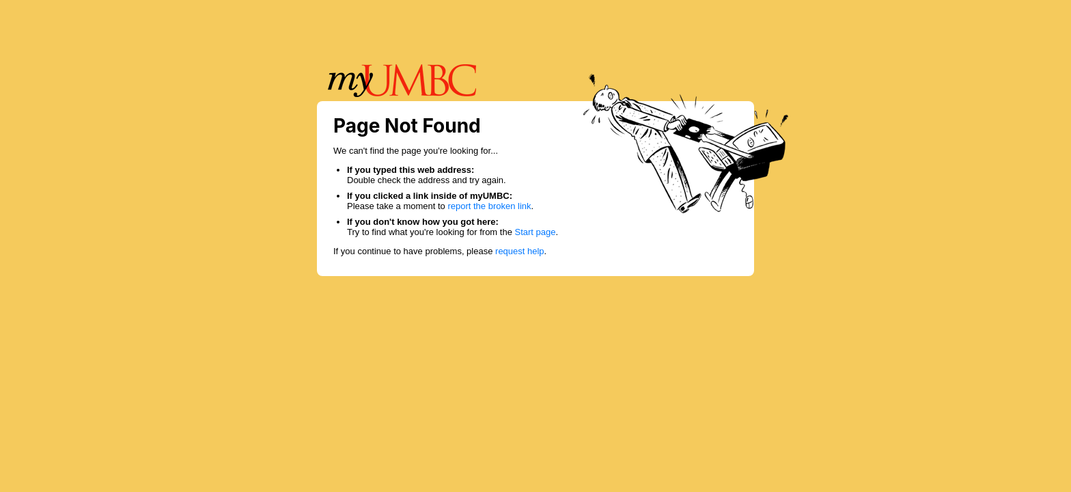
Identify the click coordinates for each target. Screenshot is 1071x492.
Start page (535, 232)
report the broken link (489, 206)
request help (519, 251)
